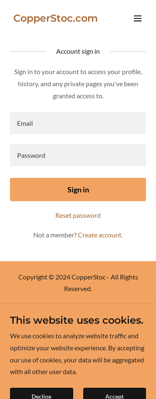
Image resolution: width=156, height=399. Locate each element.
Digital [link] (78, 310)
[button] (137, 18)
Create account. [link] (100, 235)
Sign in (78, 189)
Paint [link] (78, 322)
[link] (55, 19)
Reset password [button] (78, 215)
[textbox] (78, 123)
